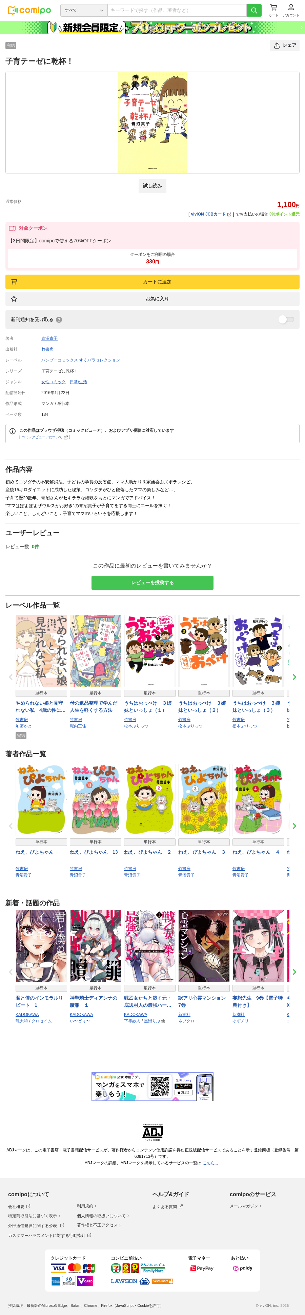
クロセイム (42, 1021)
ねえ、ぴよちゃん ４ (256, 852)
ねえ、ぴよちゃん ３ (202, 852)
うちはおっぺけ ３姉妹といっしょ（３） (256, 706)
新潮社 (184, 1014)
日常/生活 (78, 381)
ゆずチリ (240, 1021)
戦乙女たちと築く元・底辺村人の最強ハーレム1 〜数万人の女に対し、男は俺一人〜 (149, 1002)
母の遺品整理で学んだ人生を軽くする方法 (93, 706)
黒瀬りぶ (152, 1021)
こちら (209, 1163)
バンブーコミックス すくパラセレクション (80, 360)
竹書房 (47, 349)
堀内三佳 (78, 726)
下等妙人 (132, 1021)
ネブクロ (186, 1021)
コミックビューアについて (45, 437)
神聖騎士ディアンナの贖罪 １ (93, 1001)
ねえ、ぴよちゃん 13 (94, 852)
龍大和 (22, 1021)
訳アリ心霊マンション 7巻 (204, 1001)
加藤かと (24, 726)
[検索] (254, 10)
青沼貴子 (49, 338)
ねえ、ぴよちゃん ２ (147, 852)
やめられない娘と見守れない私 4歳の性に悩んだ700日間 (41, 707)
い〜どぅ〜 (80, 1021)
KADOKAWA (27, 1014)
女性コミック (53, 381)
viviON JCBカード (211, 214)
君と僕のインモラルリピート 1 (39, 1001)
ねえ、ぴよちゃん (35, 852)
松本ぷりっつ (136, 726)
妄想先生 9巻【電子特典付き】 (257, 1001)
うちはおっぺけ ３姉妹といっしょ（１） (147, 706)
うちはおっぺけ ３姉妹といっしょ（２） (202, 706)
